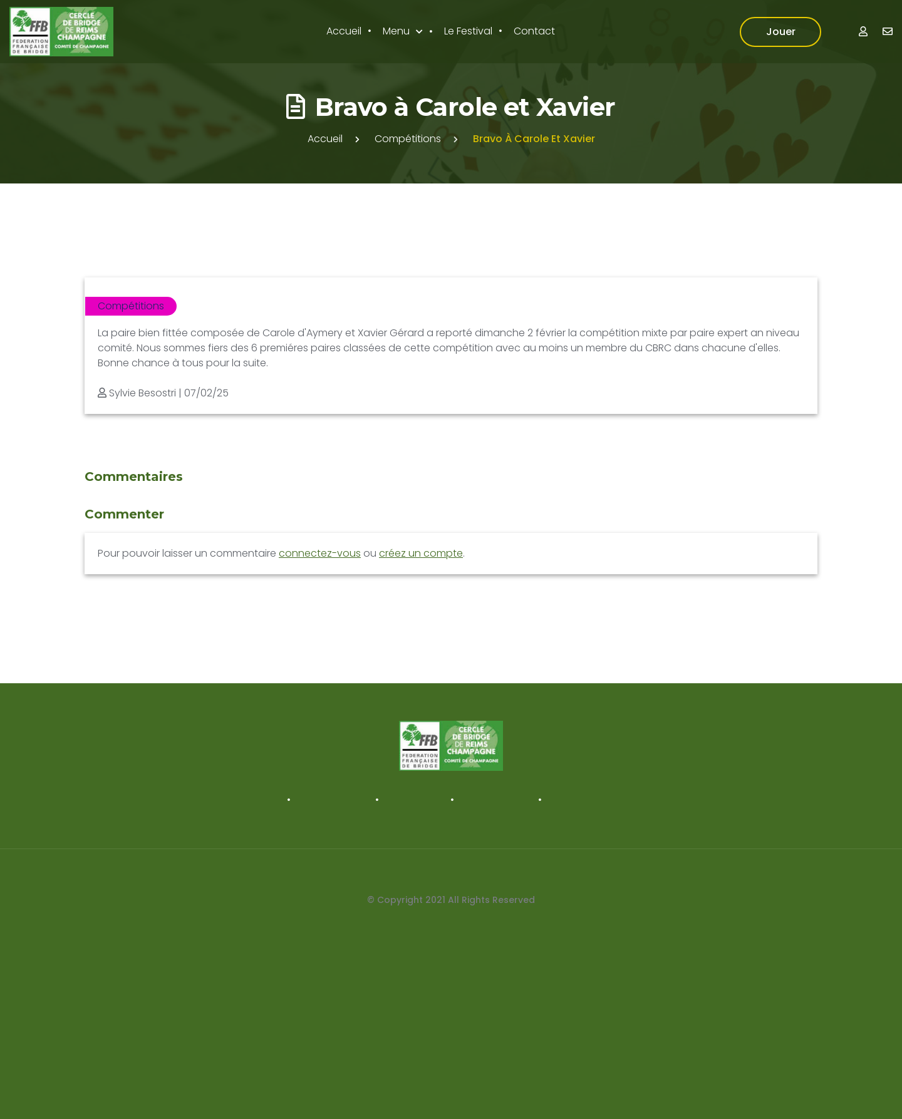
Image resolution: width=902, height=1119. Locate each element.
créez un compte (421, 553)
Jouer (781, 31)
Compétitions (408, 138)
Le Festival (468, 31)
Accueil (343, 31)
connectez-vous (320, 553)
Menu (396, 31)
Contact (534, 31)
